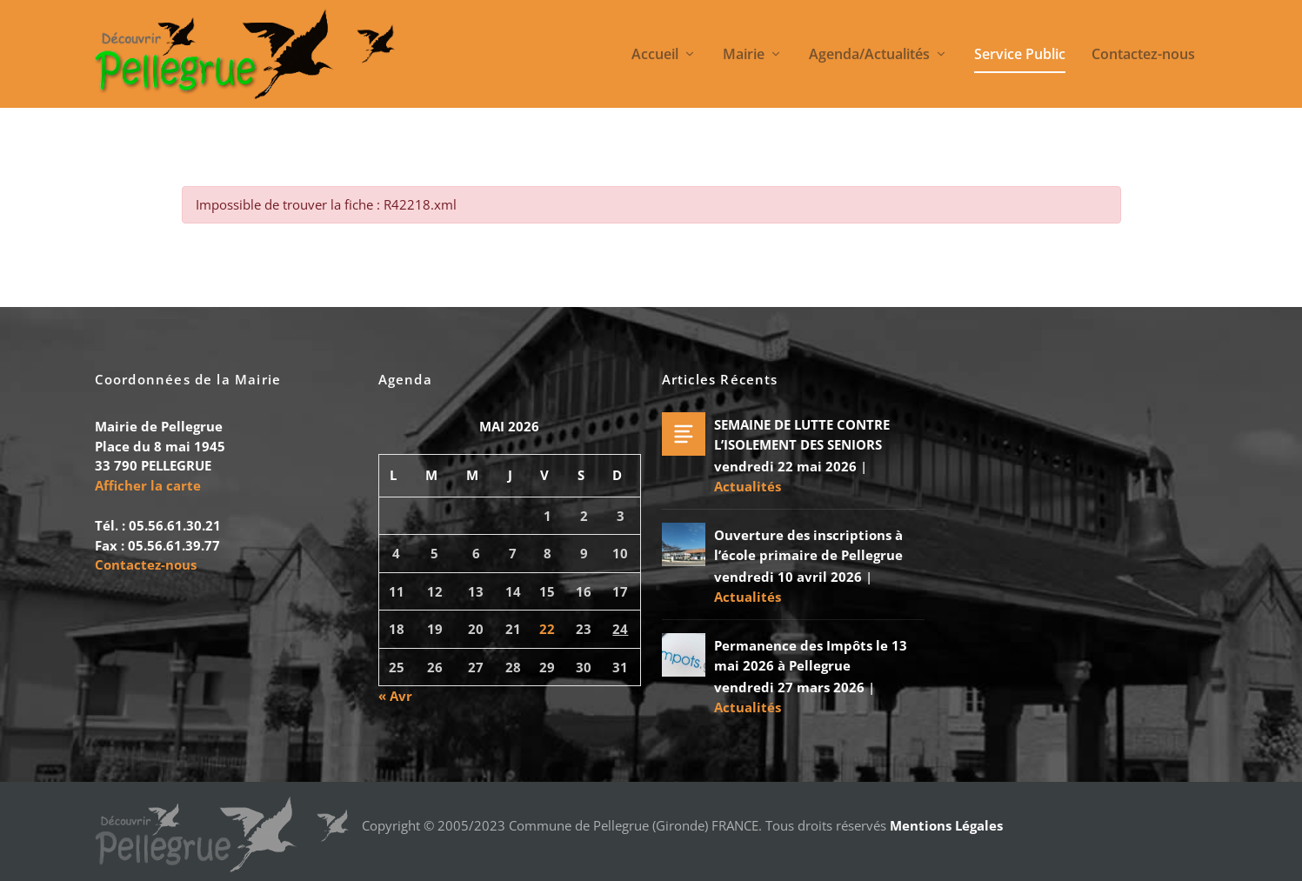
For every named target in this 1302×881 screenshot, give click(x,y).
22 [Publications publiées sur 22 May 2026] (547, 628)
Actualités (747, 486)
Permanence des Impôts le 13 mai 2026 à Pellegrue (810, 655)
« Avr (395, 695)
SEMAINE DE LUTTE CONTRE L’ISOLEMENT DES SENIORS (802, 434)
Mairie (744, 55)
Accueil (654, 55)
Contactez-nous (1143, 55)
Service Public (1019, 55)
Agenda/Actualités (869, 55)
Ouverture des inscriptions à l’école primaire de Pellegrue (808, 545)
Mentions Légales (946, 825)
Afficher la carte (148, 485)
